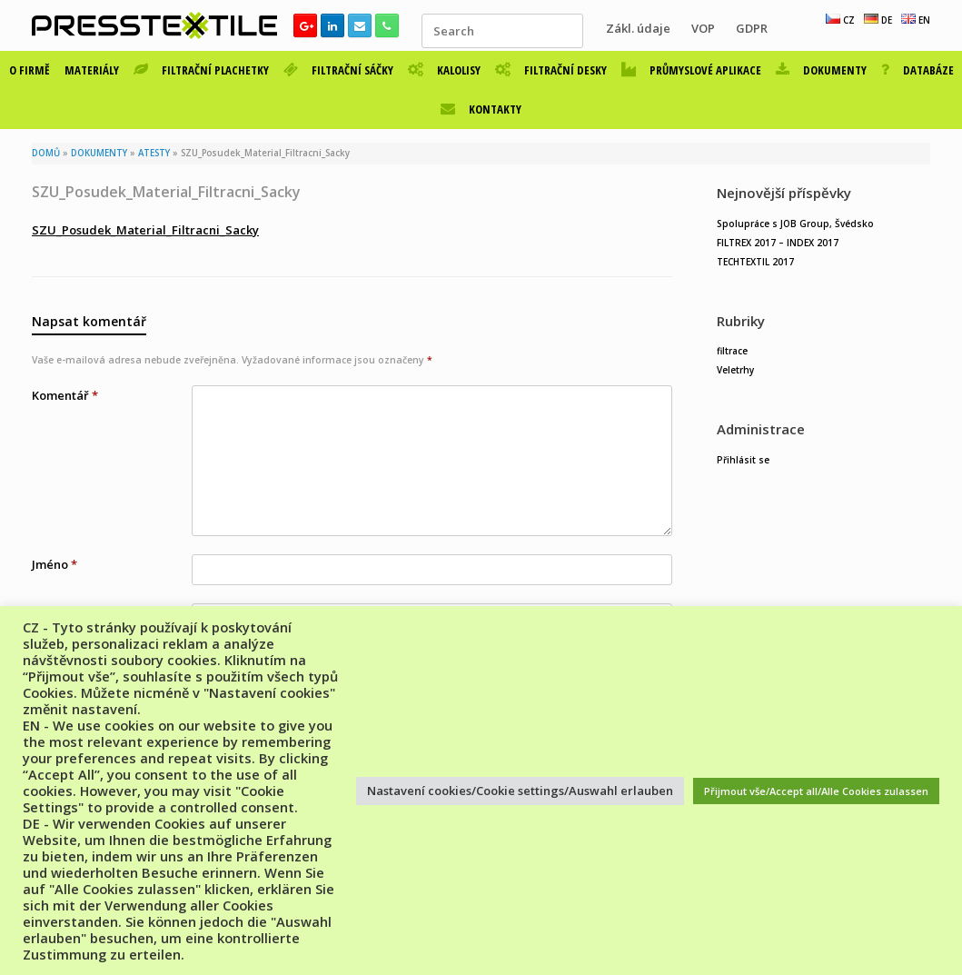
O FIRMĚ (29, 70)
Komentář (65, 395)
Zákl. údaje (638, 28)
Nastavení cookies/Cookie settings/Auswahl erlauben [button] (520, 790)
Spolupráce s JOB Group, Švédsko (795, 223)
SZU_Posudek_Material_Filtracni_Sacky (145, 230)
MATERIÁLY (91, 70)
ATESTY (154, 153)
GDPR (752, 28)
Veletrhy (735, 369)
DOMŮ (46, 153)
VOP (703, 28)
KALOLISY (444, 70)
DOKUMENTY (821, 70)
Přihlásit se (743, 459)
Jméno (54, 564)
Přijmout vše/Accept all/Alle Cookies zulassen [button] (816, 791)
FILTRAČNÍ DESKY (551, 70)
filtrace (732, 350)
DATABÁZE (917, 70)
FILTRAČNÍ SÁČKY (338, 70)
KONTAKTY (481, 109)
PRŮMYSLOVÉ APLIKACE (691, 70)
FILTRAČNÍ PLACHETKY (201, 70)
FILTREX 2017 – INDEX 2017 (777, 242)
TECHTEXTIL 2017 (755, 261)
